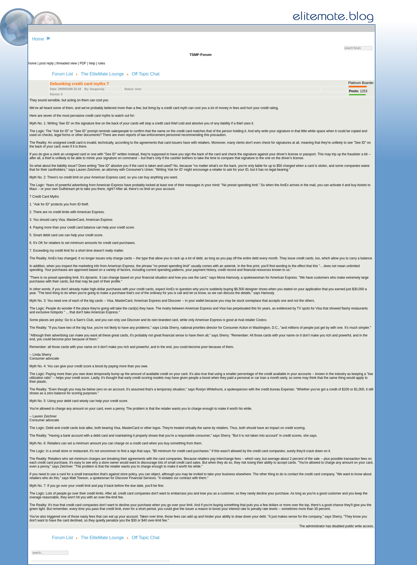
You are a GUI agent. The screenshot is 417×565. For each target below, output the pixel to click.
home (32, 63)
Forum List (63, 74)
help (92, 63)
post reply (47, 63)
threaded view (66, 63)
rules (101, 63)
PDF (83, 63)
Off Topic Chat (145, 74)
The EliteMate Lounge (103, 74)
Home (38, 39)
